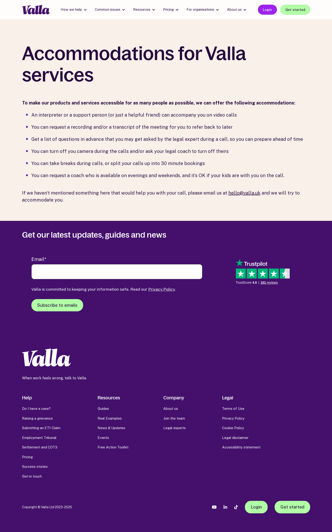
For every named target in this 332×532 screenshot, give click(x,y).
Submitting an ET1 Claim (41, 428)
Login (267, 10)
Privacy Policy (161, 289)
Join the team (174, 418)
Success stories (35, 466)
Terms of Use (233, 409)
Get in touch (32, 476)
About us (234, 9)
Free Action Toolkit (113, 447)
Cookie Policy (233, 428)
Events (103, 438)
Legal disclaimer (235, 438)
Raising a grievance (37, 418)
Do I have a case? (36, 409)
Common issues (107, 9)
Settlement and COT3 (39, 447)
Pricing (168, 9)
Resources (141, 9)
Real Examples (110, 418)
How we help (71, 9)
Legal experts (174, 428)
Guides (103, 409)
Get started (295, 10)
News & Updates (111, 428)
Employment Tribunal (39, 438)
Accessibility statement (241, 447)
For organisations (200, 9)
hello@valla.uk (244, 193)
